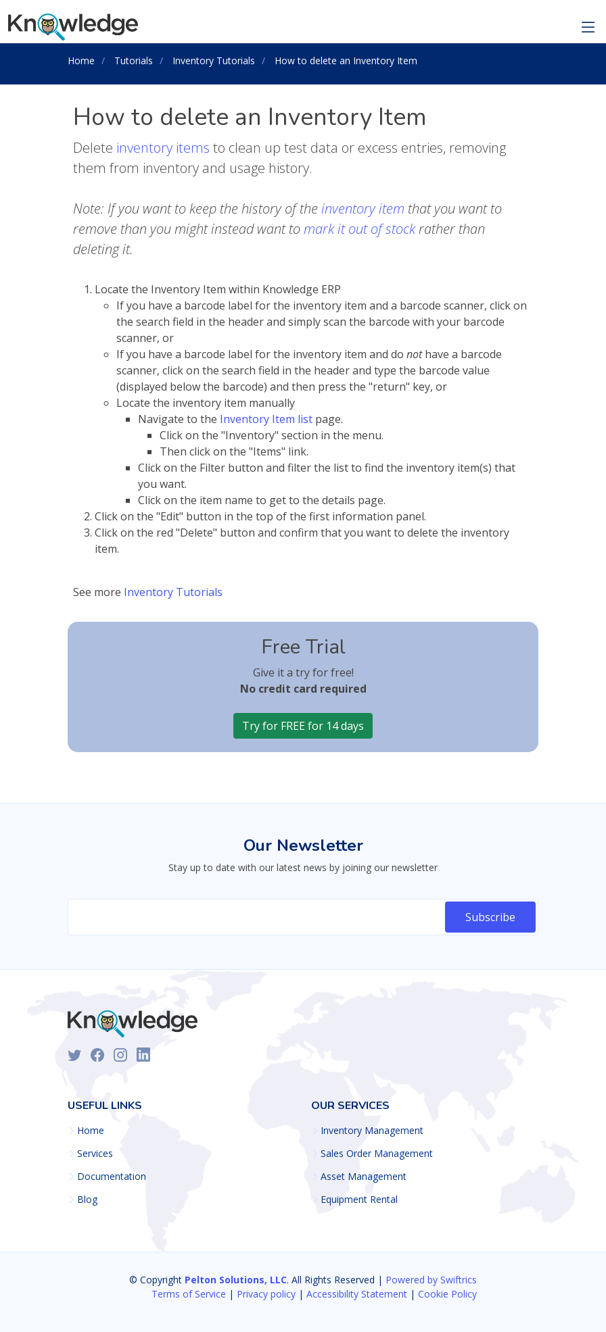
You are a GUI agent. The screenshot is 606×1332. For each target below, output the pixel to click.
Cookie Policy (447, 1293)
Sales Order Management (377, 1153)
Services (95, 1153)
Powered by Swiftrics (431, 1279)
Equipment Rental (359, 1199)
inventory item (362, 208)
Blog (87, 1199)
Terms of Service (189, 1293)
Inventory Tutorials (173, 592)
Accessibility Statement (356, 1293)
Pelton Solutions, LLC (236, 1279)
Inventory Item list (266, 419)
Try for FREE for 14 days (303, 725)
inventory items (163, 148)
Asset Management (363, 1176)
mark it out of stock (359, 229)
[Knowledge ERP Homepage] (75, 27)
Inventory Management (372, 1130)
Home (90, 1130)
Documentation (111, 1176)
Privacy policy (266, 1293)
